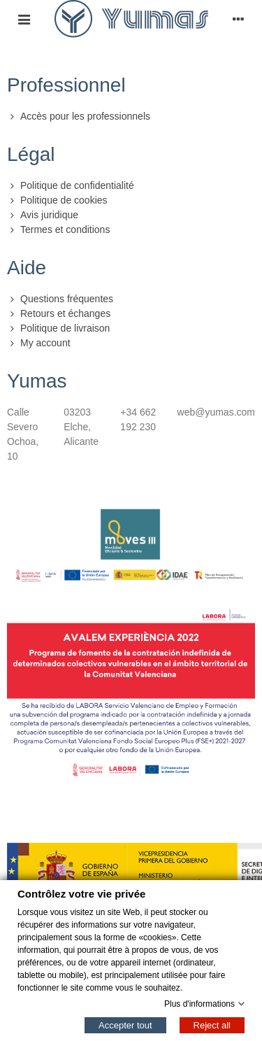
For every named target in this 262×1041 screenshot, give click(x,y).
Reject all (212, 1024)
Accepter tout (125, 1024)
